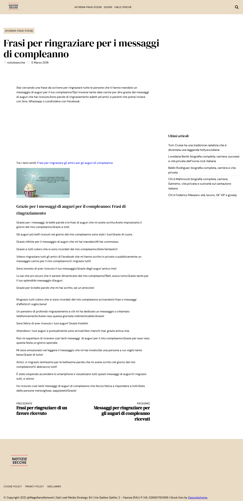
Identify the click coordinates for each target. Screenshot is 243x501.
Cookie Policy (13, 486)
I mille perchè (123, 7)
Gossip (108, 7)
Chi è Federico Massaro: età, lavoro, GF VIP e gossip (202, 195)
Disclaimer (54, 486)
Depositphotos (197, 497)
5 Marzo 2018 (40, 62)
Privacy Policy (34, 486)
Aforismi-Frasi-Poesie (88, 7)
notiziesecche (16, 62)
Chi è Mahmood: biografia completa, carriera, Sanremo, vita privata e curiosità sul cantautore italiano (199, 183)
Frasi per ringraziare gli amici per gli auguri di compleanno (75, 163)
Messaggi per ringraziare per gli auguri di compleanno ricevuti (120, 412)
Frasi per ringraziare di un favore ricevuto (46, 409)
